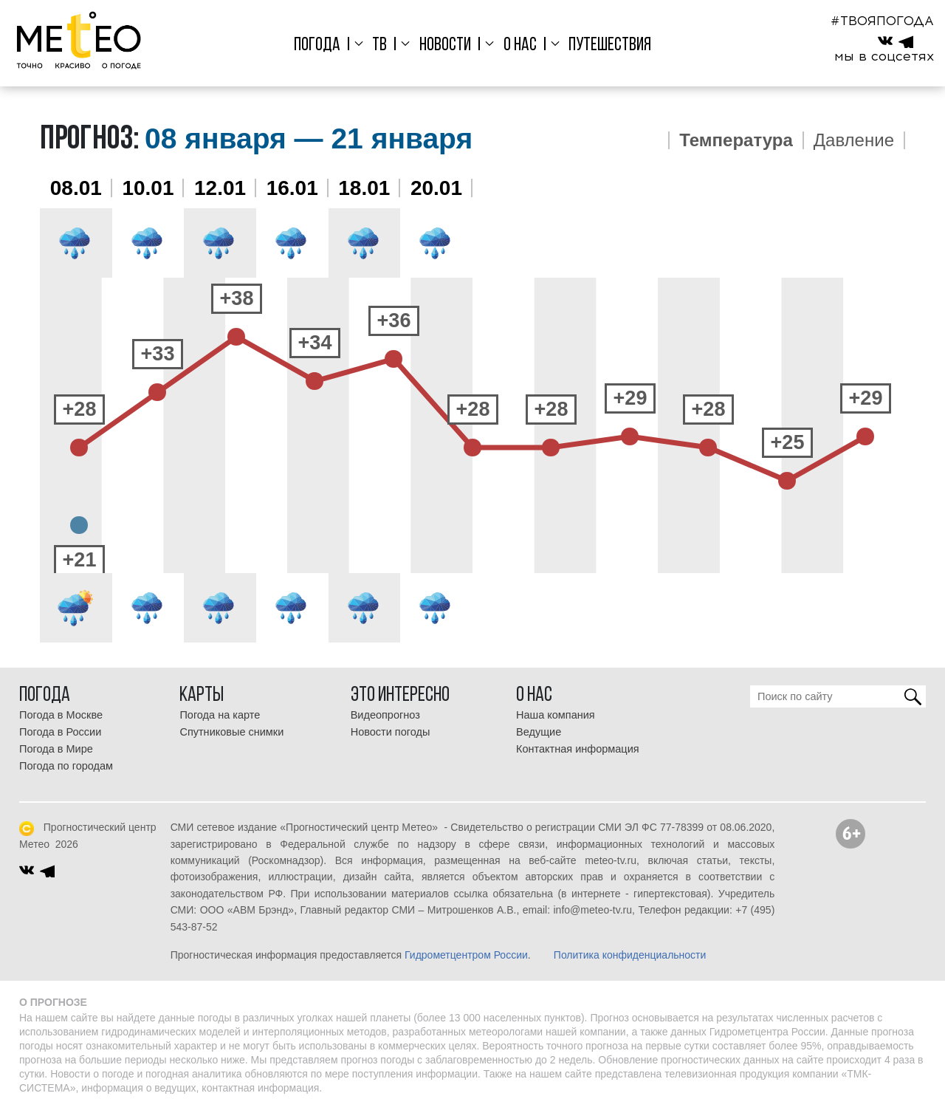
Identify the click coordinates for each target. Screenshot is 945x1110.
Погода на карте (219, 715)
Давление (854, 140)
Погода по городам (66, 766)
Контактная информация (577, 749)
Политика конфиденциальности (630, 955)
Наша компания (555, 715)
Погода (317, 45)
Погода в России (60, 732)
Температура (736, 140)
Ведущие (538, 732)
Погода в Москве (61, 715)
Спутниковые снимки (231, 732)
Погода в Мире (56, 749)
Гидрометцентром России (466, 955)
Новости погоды (390, 732)
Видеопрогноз (385, 715)
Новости (445, 45)
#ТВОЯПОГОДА (882, 21)
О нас (520, 45)
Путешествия (609, 45)
